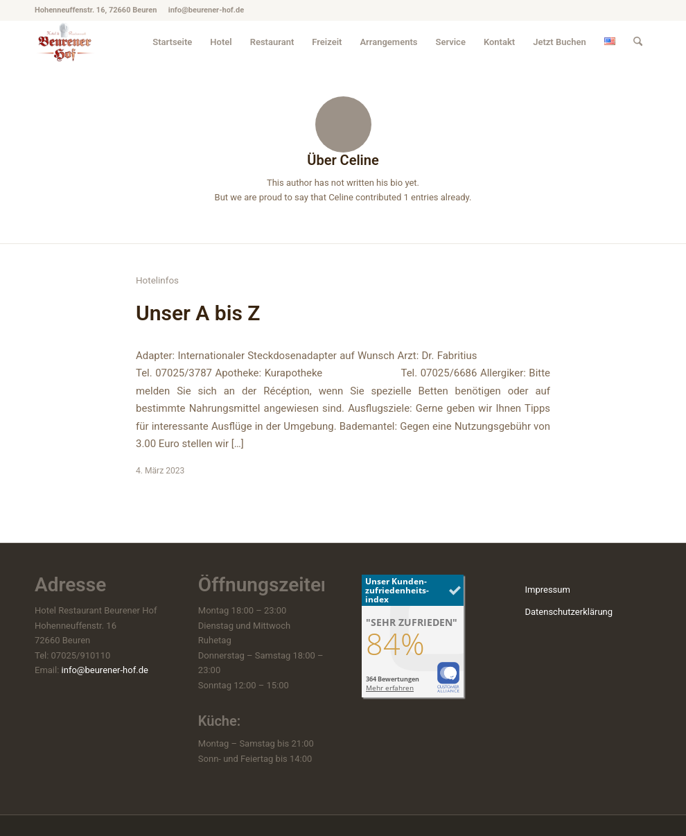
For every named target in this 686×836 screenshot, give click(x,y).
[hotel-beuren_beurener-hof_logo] (65, 42)
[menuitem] (172, 42)
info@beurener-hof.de (105, 670)
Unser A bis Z (198, 313)
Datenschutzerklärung (569, 612)
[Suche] (637, 42)
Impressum (547, 589)
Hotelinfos (157, 280)
